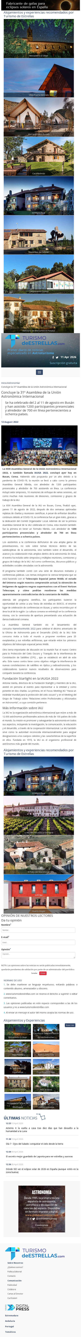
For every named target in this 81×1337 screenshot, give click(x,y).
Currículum (12, 1298)
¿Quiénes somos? (15, 1267)
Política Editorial (14, 1271)
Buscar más (70, 1025)
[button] (7, 442)
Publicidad (12, 1285)
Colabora (11, 1289)
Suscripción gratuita (63, 363)
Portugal (10, 1326)
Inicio (4, 382)
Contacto (11, 1276)
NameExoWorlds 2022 (24, 628)
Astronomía (13, 382)
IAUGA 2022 (41, 472)
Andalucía (11, 1321)
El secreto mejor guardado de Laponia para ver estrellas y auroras (39, 1156)
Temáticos (11, 1332)
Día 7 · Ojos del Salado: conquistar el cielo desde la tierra (34, 1143)
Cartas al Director (15, 1293)
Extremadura (12, 1315)
